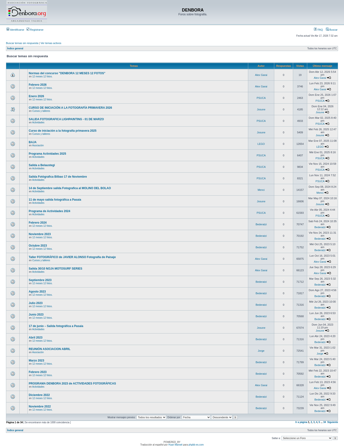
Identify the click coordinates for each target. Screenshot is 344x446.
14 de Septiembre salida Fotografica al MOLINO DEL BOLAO (70, 188)
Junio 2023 (36, 314)
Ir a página (301, 422)
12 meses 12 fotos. (42, 76)
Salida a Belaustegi (42, 165)
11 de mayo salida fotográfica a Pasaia (55, 199)
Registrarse (35, 29)
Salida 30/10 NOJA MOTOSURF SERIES (55, 268)
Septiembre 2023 (40, 280)
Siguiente (332, 422)
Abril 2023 (35, 337)
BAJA (33, 142)
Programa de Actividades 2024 (49, 211)
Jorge (261, 350)
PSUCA (261, 97)
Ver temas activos (51, 43)
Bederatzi (261, 224)
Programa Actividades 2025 (47, 153)
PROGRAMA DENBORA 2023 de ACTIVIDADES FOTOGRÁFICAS (72, 383)
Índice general (15, 48)
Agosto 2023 (37, 291)
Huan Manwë (175, 444)
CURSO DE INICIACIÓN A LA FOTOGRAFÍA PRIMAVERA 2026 (70, 107)
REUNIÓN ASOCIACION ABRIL (49, 349)
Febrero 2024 (38, 222)
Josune (261, 109)
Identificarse (15, 29)
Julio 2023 (36, 303)
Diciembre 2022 (39, 395)
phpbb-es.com (196, 444)
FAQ (318, 29)
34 (324, 422)
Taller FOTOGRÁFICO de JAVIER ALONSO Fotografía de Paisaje (72, 257)
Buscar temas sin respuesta (22, 43)
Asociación (38, 145)
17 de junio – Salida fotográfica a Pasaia (56, 326)
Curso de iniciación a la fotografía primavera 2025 (62, 130)
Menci (261, 189)
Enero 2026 (36, 96)
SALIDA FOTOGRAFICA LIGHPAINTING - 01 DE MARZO (66, 119)
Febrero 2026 (38, 84)
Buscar (332, 29)
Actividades (38, 122)
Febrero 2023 (38, 372)
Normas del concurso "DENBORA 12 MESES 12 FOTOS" (67, 73)
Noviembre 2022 (40, 406)
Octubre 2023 (38, 245)
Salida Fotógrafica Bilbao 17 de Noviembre (58, 176)
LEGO (261, 143)
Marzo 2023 (36, 360)
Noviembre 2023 (40, 234)
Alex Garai (261, 74)
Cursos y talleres (41, 111)
